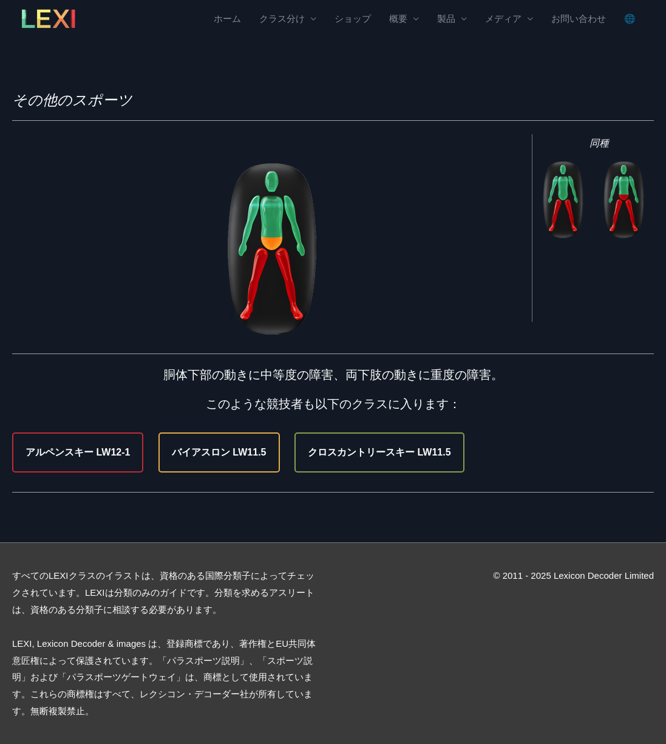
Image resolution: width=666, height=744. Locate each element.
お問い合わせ (578, 18)
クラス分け (282, 18)
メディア (503, 18)
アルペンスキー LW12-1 (77, 452)
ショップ (353, 18)
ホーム (227, 18)
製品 (446, 18)
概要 (398, 18)
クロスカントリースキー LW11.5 (379, 452)
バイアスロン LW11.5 (219, 452)
